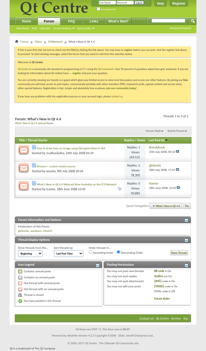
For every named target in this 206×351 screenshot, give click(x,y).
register (76, 73)
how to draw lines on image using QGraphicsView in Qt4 (71, 148)
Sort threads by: (63, 248)
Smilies (158, 276)
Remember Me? (107, 9)
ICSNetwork (55, 41)
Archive (176, 318)
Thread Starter (38, 140)
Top (187, 206)
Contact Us (146, 318)
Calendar (44, 28)
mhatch (47, 231)
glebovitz (23, 231)
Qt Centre (23, 69)
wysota (51, 171)
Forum (49, 21)
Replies (129, 140)
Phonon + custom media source (56, 166)
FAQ (34, 28)
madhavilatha (55, 153)
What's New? (118, 21)
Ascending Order (101, 252)
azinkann (35, 231)
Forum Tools (153, 131)
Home (26, 21)
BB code (159, 271)
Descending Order (130, 252)
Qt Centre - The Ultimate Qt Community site (112, 343)
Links (94, 21)
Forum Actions (62, 28)
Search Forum (176, 131)
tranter (50, 189)
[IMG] (158, 281)
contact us (117, 96)
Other (38, 41)
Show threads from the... (33, 248)
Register (178, 3)
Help (160, 3)
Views (141, 140)
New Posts (22, 28)
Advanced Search (180, 28)
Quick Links (84, 28)
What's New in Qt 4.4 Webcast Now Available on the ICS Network (76, 184)
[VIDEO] (159, 286)
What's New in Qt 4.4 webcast (30, 123)
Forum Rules (162, 298)
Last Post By (158, 140)
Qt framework (106, 69)
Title (22, 140)
